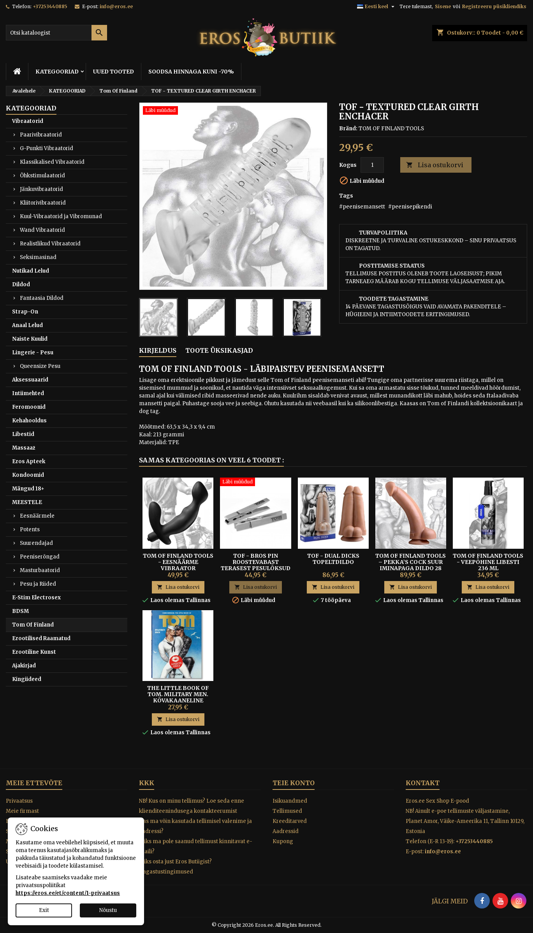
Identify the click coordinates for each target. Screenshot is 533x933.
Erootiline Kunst (34, 652)
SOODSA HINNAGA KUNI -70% (191, 71)
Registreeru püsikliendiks (494, 6)
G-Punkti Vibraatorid (46, 148)
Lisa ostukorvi (434, 165)
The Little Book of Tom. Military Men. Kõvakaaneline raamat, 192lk (178, 697)
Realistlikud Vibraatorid (50, 243)
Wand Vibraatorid (42, 230)
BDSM (20, 611)
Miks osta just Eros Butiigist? (175, 861)
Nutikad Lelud (30, 271)
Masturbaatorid (40, 570)
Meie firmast (22, 811)
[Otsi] (56, 32)
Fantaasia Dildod (41, 298)
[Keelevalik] (376, 6)
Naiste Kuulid (29, 339)
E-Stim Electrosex (36, 597)
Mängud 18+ (28, 488)
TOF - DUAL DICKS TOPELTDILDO (333, 558)
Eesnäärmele (37, 516)
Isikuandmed (290, 801)
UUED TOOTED (113, 71)
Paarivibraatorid (41, 134)
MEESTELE (27, 502)
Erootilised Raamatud (41, 638)
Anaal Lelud (27, 325)
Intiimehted (28, 393)
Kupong (283, 841)
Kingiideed (26, 679)
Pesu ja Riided (38, 584)
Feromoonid (29, 407)
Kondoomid (28, 475)
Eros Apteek (28, 461)
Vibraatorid (27, 121)
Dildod (21, 284)
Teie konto (294, 783)
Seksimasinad (38, 257)
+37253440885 (50, 6)
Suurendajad (36, 543)
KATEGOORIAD (57, 71)
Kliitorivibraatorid (43, 203)
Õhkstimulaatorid (42, 175)
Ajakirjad (24, 665)
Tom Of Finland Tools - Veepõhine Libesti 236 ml (488, 562)
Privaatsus (19, 801)
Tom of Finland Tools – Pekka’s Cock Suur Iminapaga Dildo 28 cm (410, 565)
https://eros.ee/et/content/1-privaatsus (68, 893)
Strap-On (25, 311)
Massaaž (23, 448)
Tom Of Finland (33, 624)
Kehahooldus (29, 420)
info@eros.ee (116, 6)
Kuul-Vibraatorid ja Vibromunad (61, 216)
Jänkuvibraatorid (41, 189)
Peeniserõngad (40, 556)
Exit (44, 910)
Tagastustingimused (166, 871)
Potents (30, 529)
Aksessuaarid (30, 379)
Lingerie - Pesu (32, 352)
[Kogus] (372, 165)
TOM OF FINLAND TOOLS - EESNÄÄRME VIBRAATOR (178, 562)
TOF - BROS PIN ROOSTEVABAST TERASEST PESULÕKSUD (255, 562)
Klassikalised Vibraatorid (52, 162)
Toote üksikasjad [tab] (219, 350)
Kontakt (423, 783)
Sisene (443, 6)
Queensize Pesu (40, 366)
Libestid (23, 434)
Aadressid (286, 831)
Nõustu (108, 910)
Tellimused (287, 811)
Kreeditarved (290, 821)
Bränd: (348, 128)
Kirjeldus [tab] (157, 350)
